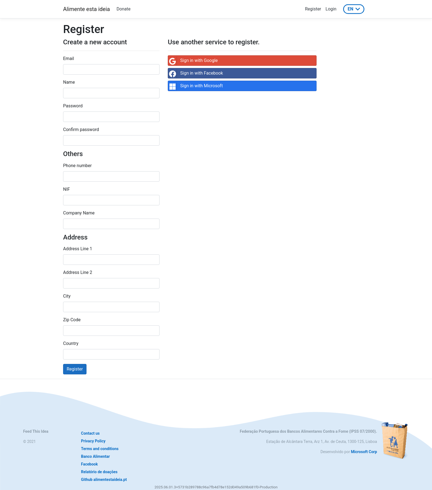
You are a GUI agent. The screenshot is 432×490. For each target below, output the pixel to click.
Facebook (89, 464)
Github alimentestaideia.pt (104, 479)
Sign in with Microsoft (195, 86)
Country (71, 343)
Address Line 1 (77, 248)
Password (73, 105)
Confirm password (81, 129)
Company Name (78, 213)
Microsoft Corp (364, 452)
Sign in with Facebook (195, 73)
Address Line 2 (77, 272)
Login (331, 9)
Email (68, 58)
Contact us (90, 433)
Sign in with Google (193, 61)
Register (313, 9)
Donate (124, 9)
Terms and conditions (99, 449)
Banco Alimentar (95, 456)
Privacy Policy (93, 441)
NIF (66, 189)
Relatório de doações (99, 472)
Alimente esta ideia (86, 9)
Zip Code (71, 319)
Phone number (77, 165)
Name (69, 82)
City (67, 296)
